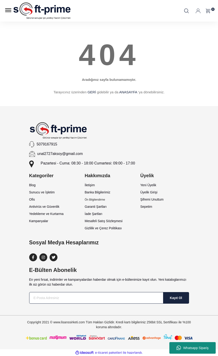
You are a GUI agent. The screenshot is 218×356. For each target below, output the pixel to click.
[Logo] (42, 11)
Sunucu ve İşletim (42, 192)
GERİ (92, 92)
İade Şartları (93, 214)
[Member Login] (198, 10)
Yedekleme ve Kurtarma (46, 214)
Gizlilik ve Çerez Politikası (103, 228)
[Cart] (208, 10)
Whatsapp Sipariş (193, 347)
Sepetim (146, 206)
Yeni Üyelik (148, 185)
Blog (32, 185)
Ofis (32, 199)
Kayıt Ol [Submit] (176, 298)
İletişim (90, 185)
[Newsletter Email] (109, 298)
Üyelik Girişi (149, 192)
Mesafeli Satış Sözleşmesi (104, 221)
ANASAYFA (128, 92)
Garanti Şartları (96, 206)
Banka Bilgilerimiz (97, 192)
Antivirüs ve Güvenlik (44, 206)
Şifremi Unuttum (152, 199)
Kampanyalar (38, 221)
